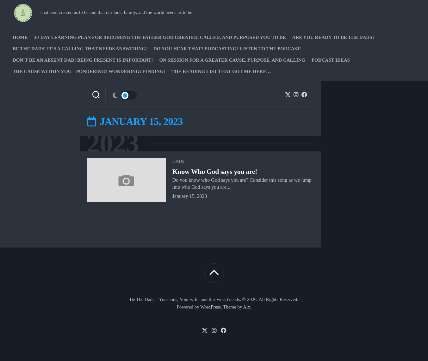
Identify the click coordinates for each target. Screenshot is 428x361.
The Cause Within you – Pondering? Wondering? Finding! (89, 71)
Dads (178, 161)
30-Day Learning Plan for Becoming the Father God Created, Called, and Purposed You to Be (160, 37)
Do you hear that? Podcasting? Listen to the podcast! (227, 48)
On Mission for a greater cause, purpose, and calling (232, 60)
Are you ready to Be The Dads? (333, 37)
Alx (246, 306)
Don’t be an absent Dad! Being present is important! (83, 60)
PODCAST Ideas (331, 60)
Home (20, 37)
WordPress (210, 306)
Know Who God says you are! (214, 171)
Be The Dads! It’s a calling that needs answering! (80, 48)
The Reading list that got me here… (221, 71)
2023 (113, 143)
